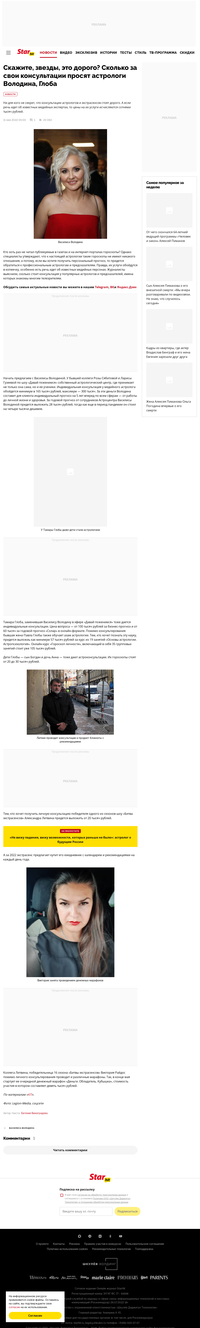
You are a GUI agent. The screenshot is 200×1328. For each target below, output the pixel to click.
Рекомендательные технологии (111, 1249)
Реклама (74, 1243)
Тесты (126, 53)
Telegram (102, 287)
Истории (108, 53)
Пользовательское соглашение (145, 1243)
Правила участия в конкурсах (102, 1243)
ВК (112, 287)
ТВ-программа (163, 53)
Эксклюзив (86, 53)
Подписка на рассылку (77, 1189)
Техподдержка (144, 1249)
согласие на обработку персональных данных (101, 1195)
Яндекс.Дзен (127, 287)
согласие (14, 1307)
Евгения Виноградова (34, 1113)
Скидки (187, 53)
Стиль (140, 53)
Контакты (59, 1243)
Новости (48, 53)
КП (30, 1094)
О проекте (42, 1243)
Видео (66, 53)
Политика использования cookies (67, 1249)
